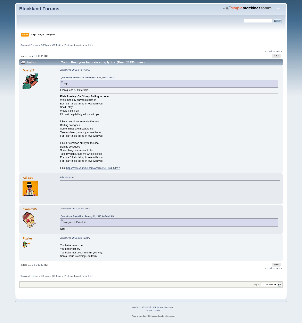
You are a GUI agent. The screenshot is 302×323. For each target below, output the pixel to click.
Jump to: (256, 284)
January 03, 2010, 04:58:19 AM (75, 208)
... (30, 56)
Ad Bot (28, 177)
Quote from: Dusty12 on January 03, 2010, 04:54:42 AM (87, 216)
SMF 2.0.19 (137, 307)
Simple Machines (165, 307)
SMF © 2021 (150, 307)
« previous (270, 51)
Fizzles (28, 238)
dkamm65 (30, 209)
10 (39, 56)
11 (42, 56)
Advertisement (67, 177)
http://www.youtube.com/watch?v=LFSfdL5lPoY (93, 168)
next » (279, 51)
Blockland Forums (39, 8)
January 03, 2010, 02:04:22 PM (75, 238)
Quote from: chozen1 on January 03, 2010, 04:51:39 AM (87, 78)
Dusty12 (28, 70)
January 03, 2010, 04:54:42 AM (75, 70)
